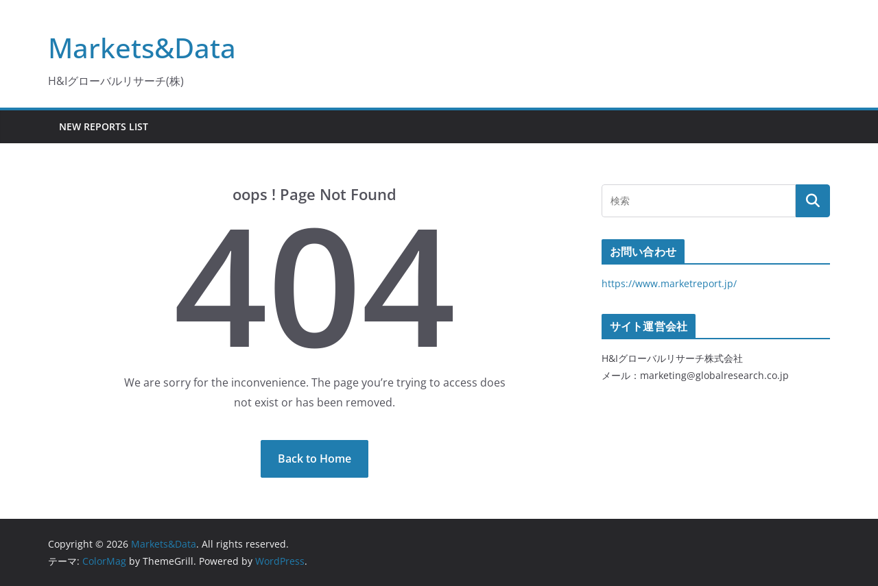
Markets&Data (142, 47)
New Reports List (103, 126)
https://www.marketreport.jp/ (669, 283)
